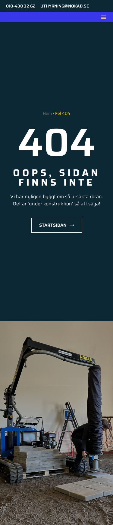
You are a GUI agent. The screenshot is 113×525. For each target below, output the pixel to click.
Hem (47, 113)
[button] (103, 17)
